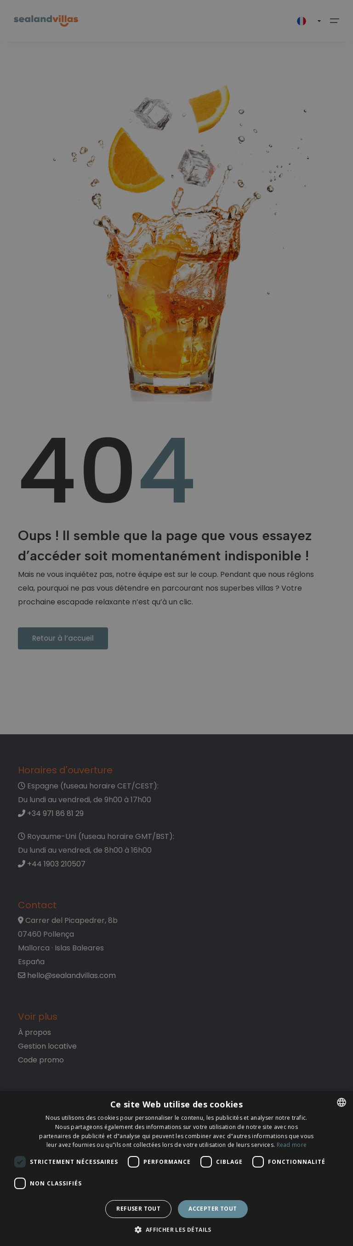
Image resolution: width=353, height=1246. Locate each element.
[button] (176, 1230)
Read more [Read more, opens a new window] (292, 1145)
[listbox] (341, 1102)
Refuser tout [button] (138, 1208)
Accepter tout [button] (212, 1208)
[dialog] (176, 1168)
